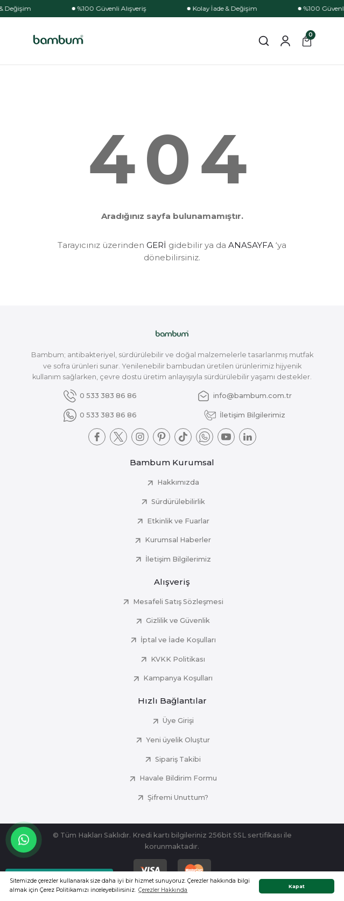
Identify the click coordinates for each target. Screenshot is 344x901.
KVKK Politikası (178, 659)
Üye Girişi (178, 720)
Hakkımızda (178, 482)
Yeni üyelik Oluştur (178, 740)
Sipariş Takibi (178, 759)
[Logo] (58, 41)
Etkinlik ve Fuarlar (178, 521)
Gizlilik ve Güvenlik (178, 620)
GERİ (156, 245)
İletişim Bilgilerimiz (178, 559)
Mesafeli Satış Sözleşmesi (178, 602)
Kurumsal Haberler (178, 540)
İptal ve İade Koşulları (178, 640)
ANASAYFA (250, 245)
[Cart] (306, 40)
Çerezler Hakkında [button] (162, 889)
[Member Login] (285, 40)
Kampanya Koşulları (178, 678)
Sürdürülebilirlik (178, 502)
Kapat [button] (297, 886)
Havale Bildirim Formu (178, 778)
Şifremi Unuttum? (178, 797)
